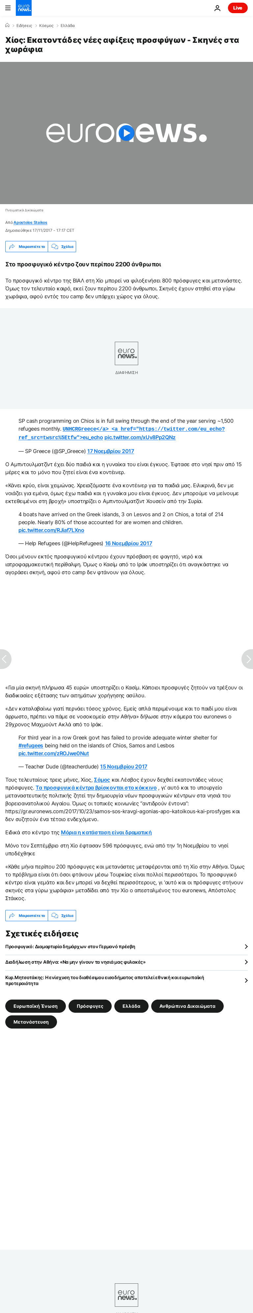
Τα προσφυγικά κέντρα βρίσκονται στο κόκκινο (96, 786)
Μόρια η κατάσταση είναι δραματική (106, 831)
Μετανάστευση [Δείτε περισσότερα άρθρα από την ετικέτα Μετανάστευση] (31, 1020)
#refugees (30, 744)
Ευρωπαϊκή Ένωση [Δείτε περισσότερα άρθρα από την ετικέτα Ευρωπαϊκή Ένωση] (36, 1004)
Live (237, 8)
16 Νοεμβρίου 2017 (128, 542)
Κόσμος (46, 26)
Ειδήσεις (24, 26)
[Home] (7, 25)
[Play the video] (126, 133)
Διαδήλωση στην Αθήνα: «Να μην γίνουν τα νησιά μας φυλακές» (75, 960)
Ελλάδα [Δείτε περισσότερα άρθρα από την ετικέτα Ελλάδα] (131, 1004)
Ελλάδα (68, 26)
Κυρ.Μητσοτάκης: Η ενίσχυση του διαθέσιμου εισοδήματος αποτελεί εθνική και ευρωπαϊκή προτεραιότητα (104, 979)
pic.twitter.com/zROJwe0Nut (53, 752)
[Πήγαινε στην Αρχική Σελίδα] (24, 8)
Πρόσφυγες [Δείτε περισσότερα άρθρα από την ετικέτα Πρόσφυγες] (90, 1004)
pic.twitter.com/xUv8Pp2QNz (140, 436)
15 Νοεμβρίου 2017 (123, 765)
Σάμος (102, 778)
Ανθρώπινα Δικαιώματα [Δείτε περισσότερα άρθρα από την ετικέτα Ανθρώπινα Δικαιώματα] (187, 1004)
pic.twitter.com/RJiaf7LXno (51, 528)
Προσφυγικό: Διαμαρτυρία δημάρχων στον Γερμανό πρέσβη (70, 945)
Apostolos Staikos (30, 222)
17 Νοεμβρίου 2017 (110, 449)
